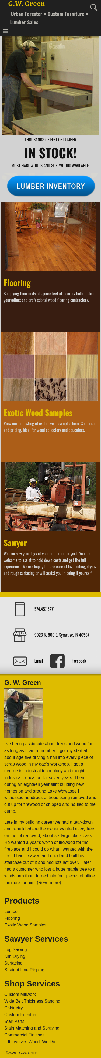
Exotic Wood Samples (38, 412)
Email (38, 661)
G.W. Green (26, 4)
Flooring (17, 283)
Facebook (79, 661)
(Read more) (49, 882)
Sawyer (15, 543)
